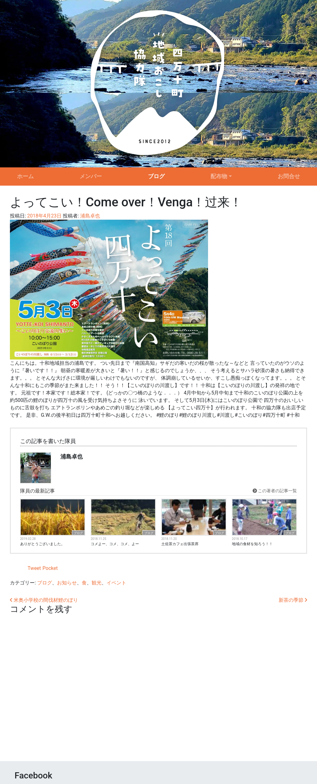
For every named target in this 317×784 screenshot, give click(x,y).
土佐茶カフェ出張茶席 (179, 544)
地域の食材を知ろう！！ (252, 544)
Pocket (50, 568)
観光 (97, 583)
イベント (116, 583)
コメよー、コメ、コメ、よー (115, 544)
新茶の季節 (293, 600)
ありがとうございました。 (42, 544)
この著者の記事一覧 (275, 490)
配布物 (219, 176)
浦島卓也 (89, 216)
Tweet (34, 568)
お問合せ (289, 176)
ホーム (25, 176)
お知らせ (67, 583)
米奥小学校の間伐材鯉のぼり (44, 600)
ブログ (156, 176)
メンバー (91, 176)
